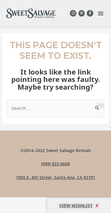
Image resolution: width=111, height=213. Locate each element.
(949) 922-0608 (55, 164)
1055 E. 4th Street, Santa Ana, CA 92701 (55, 177)
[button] (100, 13)
